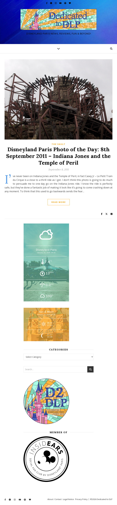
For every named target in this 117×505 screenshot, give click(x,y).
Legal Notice (68, 499)
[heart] (70, 3)
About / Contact (54, 499)
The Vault (58, 144)
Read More (58, 202)
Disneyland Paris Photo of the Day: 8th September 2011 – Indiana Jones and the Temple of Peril (58, 156)
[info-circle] (51, 3)
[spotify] (65, 3)
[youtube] (60, 3)
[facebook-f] (47, 3)
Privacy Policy (81, 499)
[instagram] (56, 3)
